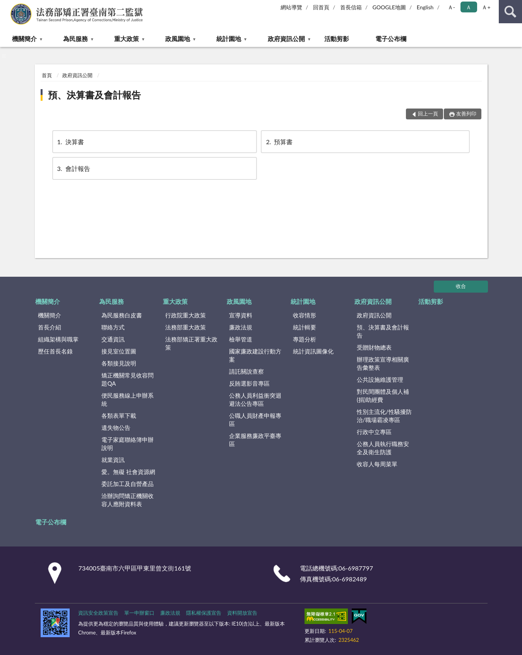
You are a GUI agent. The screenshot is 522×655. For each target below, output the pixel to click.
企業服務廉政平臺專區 (255, 439)
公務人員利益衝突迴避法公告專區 (255, 399)
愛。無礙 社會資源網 (128, 471)
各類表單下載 (118, 415)
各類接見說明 (118, 363)
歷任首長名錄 (55, 351)
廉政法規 (240, 327)
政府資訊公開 (286, 38)
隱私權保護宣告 (203, 613)
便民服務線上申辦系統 (127, 399)
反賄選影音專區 (249, 383)
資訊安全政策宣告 (98, 613)
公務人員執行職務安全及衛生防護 (383, 447)
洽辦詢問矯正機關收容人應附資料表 (127, 499)
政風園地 (177, 38)
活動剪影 (336, 38)
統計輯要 (304, 327)
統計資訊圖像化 (313, 351)
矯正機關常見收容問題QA (127, 379)
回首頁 (321, 7)
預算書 (279, 141)
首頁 (47, 75)
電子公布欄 (390, 38)
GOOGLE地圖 (389, 7)
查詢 (510, 11)
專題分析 (304, 339)
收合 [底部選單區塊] (461, 286)
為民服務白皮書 (121, 315)
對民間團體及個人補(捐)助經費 (383, 395)
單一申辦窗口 (139, 613)
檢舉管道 (240, 339)
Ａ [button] (468, 7)
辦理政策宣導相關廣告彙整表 (383, 363)
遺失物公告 (115, 427)
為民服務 (75, 38)
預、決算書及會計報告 (94, 94)
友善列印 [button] (466, 113)
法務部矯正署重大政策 (191, 343)
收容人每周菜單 (377, 463)
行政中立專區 (374, 431)
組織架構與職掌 (58, 339)
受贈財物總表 (374, 347)
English (425, 7)
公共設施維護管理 (380, 379)
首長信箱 (351, 7)
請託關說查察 (246, 371)
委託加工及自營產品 (127, 483)
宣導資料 (240, 315)
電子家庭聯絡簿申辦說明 (127, 443)
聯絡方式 (113, 327)
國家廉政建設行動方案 (255, 355)
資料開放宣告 (242, 613)
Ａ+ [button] (486, 7)
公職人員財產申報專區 (255, 419)
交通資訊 (113, 339)
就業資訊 (113, 459)
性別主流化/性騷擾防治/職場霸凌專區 (384, 415)
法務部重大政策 (185, 327)
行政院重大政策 (185, 315)
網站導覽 (291, 7)
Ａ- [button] (451, 7)
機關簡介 (24, 38)
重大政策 (126, 38)
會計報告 (73, 168)
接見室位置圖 (118, 351)
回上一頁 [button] (428, 113)
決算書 (70, 141)
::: (6, 6)
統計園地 (228, 38)
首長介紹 (49, 327)
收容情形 (304, 315)
